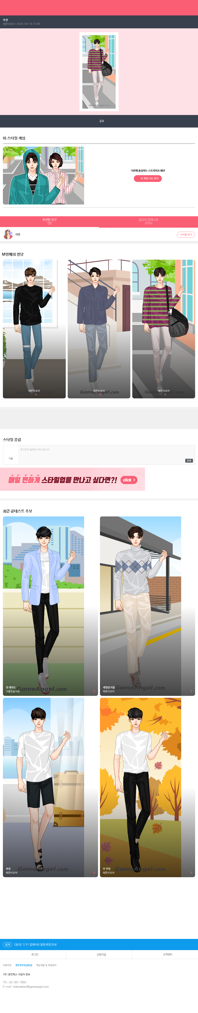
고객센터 (165, 954)
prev (3, 71)
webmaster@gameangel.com (31, 986)
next (195, 71)
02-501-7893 (17, 982)
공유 (99, 121)
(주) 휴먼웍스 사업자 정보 (19, 974)
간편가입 (99, 954)
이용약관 (7, 965)
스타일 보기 (186, 234)
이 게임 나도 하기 (148, 178)
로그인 (32, 954)
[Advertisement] (99, 418)
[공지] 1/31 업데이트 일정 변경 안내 (29, 944)
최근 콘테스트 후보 (17, 511)
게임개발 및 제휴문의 (46, 965)
